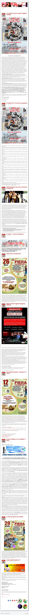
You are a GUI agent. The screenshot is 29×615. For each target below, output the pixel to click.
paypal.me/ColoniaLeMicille (5, 594)
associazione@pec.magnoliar (6, 435)
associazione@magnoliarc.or (14, 430)
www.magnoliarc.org (4, 437)
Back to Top (26, 613)
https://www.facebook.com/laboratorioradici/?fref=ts (14, 417)
